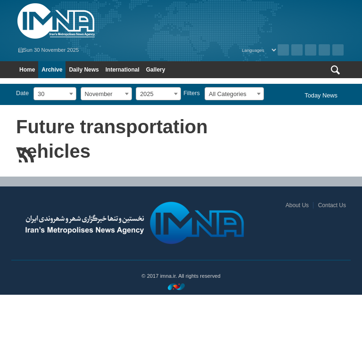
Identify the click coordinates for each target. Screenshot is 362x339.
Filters (191, 93)
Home (27, 69)
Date (22, 93)
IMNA (96, 21)
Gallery (155, 69)
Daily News (84, 69)
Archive (283, 50)
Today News (320, 95)
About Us (297, 205)
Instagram (310, 50)
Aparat (324, 50)
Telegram (338, 50)
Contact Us (332, 205)
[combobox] (54, 93)
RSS (297, 50)
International (123, 69)
